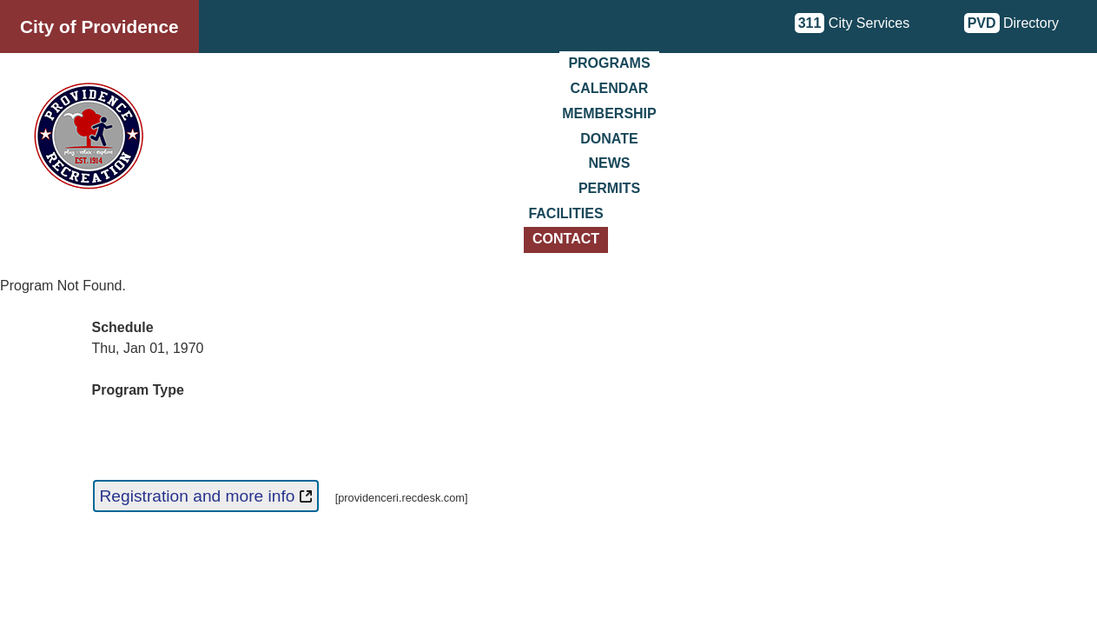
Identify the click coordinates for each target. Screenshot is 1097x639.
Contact (565, 238)
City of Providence (99, 27)
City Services (852, 23)
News (610, 163)
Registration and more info (206, 496)
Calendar (610, 88)
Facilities (565, 213)
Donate (609, 138)
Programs (609, 63)
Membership (609, 113)
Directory (1011, 23)
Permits (609, 188)
